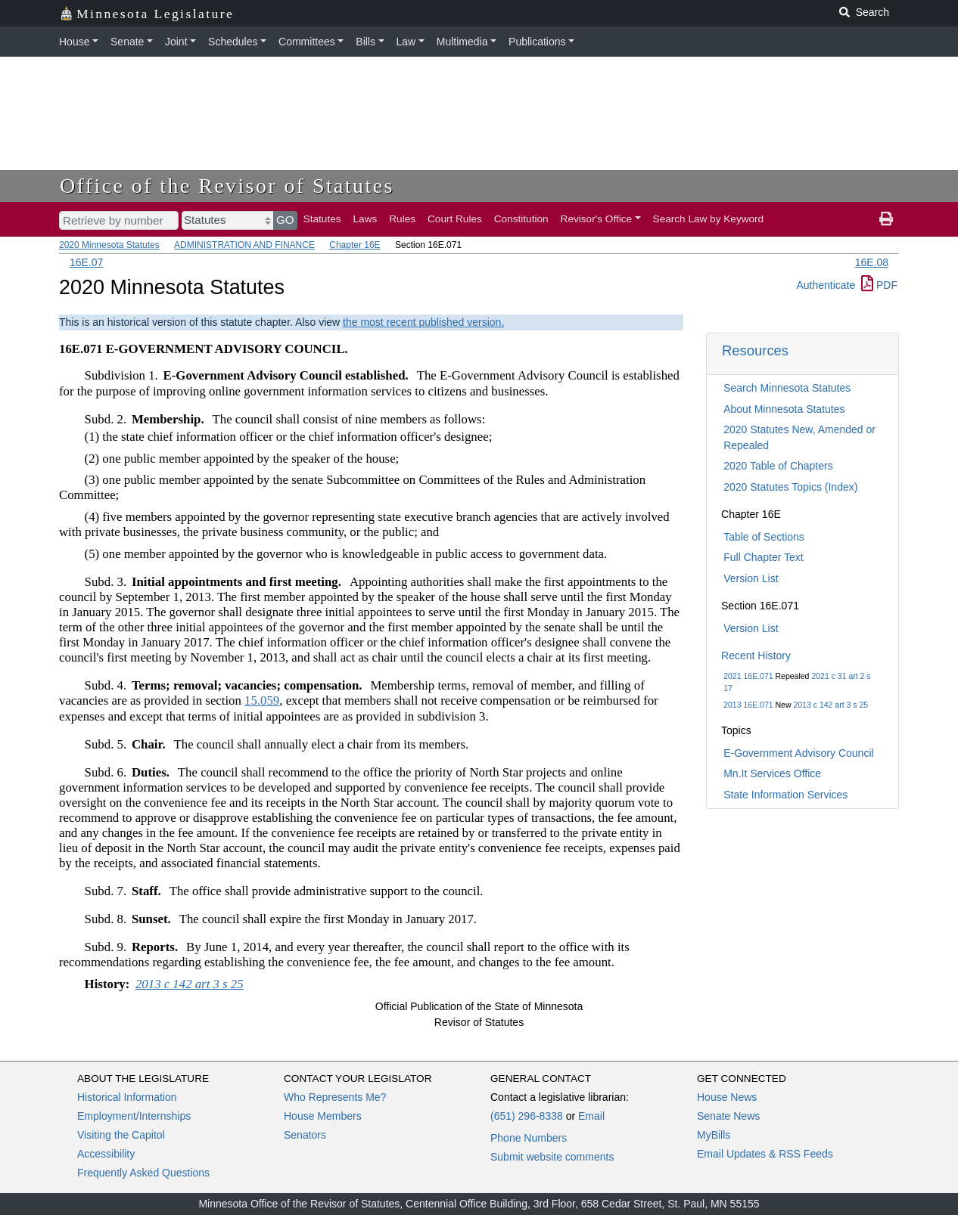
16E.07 (86, 262)
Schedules (232, 42)
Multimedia (462, 42)
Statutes (322, 219)
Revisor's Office (597, 219)
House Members (323, 1116)
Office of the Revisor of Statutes (227, 185)
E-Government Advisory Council (798, 753)
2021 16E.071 (748, 675)
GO (285, 219)
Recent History (756, 655)
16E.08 (871, 262)
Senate (127, 42)
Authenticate (825, 285)
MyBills (713, 1135)
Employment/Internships (134, 1116)
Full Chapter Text (763, 557)
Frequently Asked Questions (143, 1173)
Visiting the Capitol (121, 1135)
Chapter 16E (354, 245)
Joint (176, 42)
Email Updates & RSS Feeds (765, 1154)
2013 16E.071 (748, 704)
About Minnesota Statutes (783, 409)
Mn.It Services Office (772, 773)
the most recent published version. (423, 322)
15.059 (261, 700)
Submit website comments (552, 1157)
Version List (750, 578)
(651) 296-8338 (526, 1116)
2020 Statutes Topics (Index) (790, 487)
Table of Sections (763, 537)
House (74, 42)
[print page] (886, 219)
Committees (306, 42)
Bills (365, 42)
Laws (365, 219)
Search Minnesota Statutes (787, 388)
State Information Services (785, 795)
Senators (305, 1135)
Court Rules (455, 219)
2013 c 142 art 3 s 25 (830, 704)
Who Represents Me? (335, 1097)
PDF (879, 285)
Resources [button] (755, 350)
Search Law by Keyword (708, 219)
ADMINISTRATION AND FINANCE (244, 245)
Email (591, 1116)
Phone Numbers (528, 1138)
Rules (402, 219)
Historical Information (127, 1097)
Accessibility (106, 1154)
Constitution (521, 219)
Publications (537, 42)
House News (727, 1097)
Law (406, 42)
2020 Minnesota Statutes (109, 245)
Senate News (728, 1116)
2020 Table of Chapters (778, 466)
